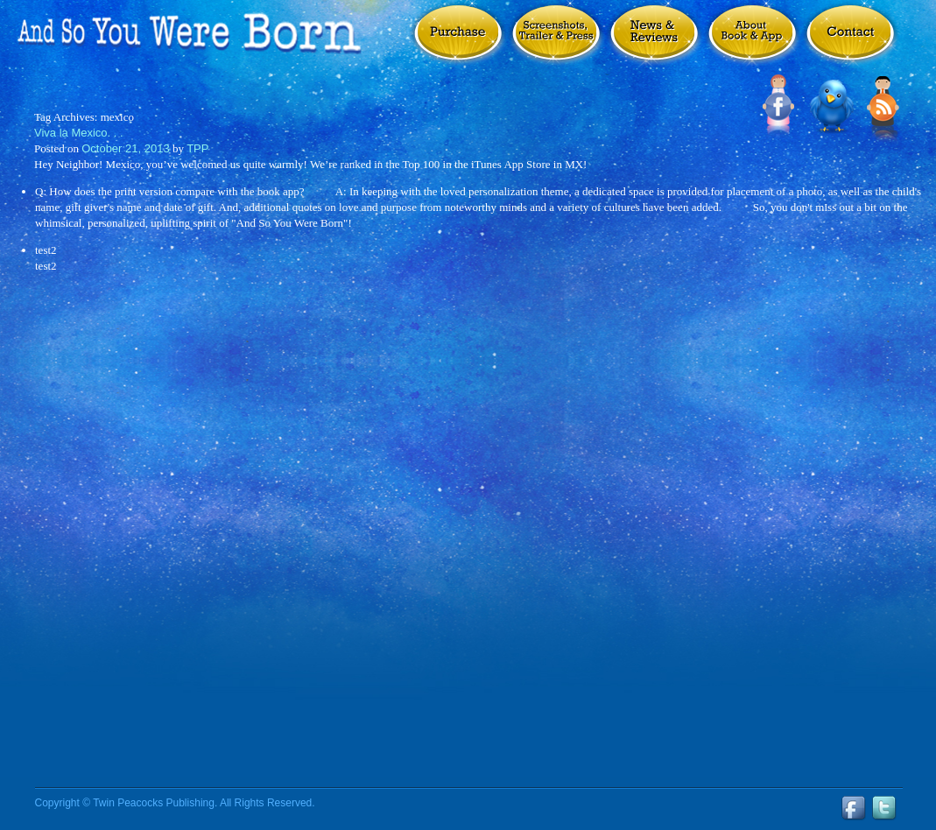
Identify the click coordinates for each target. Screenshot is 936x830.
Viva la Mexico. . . (78, 132)
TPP (197, 148)
